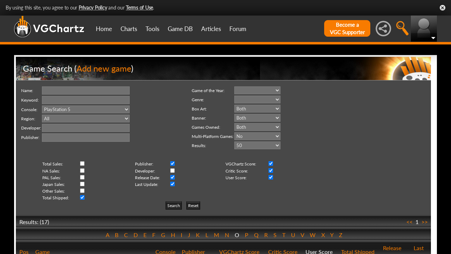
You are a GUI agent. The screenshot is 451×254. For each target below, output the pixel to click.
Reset (193, 205)
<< (409, 221)
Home (104, 28)
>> (424, 221)
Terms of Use (139, 8)
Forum (237, 28)
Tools (152, 28)
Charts (129, 28)
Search (173, 205)
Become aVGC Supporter (347, 28)
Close (442, 8)
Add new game (103, 68)
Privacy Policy (93, 8)
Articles (211, 28)
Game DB (180, 28)
